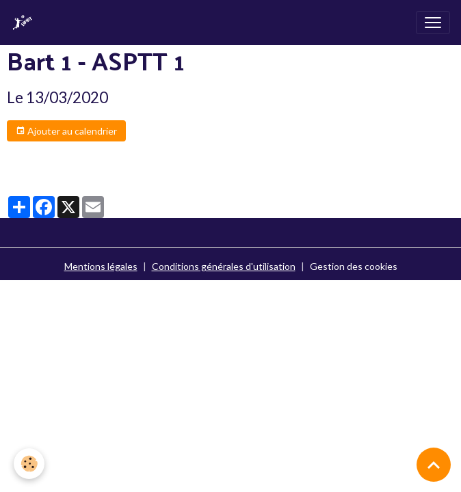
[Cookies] (29, 463)
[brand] (25, 22)
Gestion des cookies (353, 266)
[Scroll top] (434, 465)
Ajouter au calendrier (66, 131)
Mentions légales (100, 266)
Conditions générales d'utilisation (223, 266)
